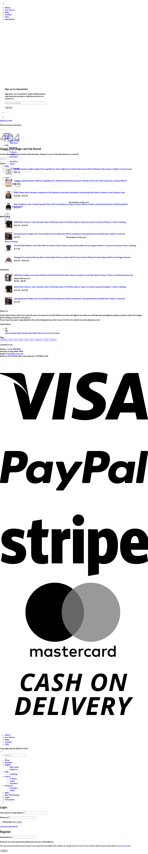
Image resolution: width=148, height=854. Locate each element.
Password (5, 817)
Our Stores (10, 10)
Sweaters (14, 157)
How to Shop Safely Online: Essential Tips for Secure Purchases (32, 333)
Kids (7, 145)
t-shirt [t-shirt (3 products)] (46, 340)
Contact (8, 14)
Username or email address (12, 812)
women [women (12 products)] (53, 340)
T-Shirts (13, 152)
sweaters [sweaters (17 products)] (38, 340)
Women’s (9, 785)
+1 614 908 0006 (13, 349)
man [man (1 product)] (26, 340)
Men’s (7, 776)
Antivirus (14, 769)
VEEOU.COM (6, 120)
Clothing (13, 774)
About (7, 7)
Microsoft (14, 767)
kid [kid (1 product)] (16, 340)
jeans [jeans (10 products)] (11, 340)
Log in (19, 822)
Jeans (12, 163)
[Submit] (6, 758)
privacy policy (125, 846)
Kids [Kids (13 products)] (21, 340)
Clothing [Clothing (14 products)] (4, 340)
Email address (6, 837)
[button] (10, 19)
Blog (7, 12)
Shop (7, 760)
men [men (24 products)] (31, 340)
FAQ (7, 17)
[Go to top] (1, 751)
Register (4, 851)
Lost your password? (9, 826)
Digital (7, 765)
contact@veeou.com (14, 353)
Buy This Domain (12, 795)
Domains (8, 762)
